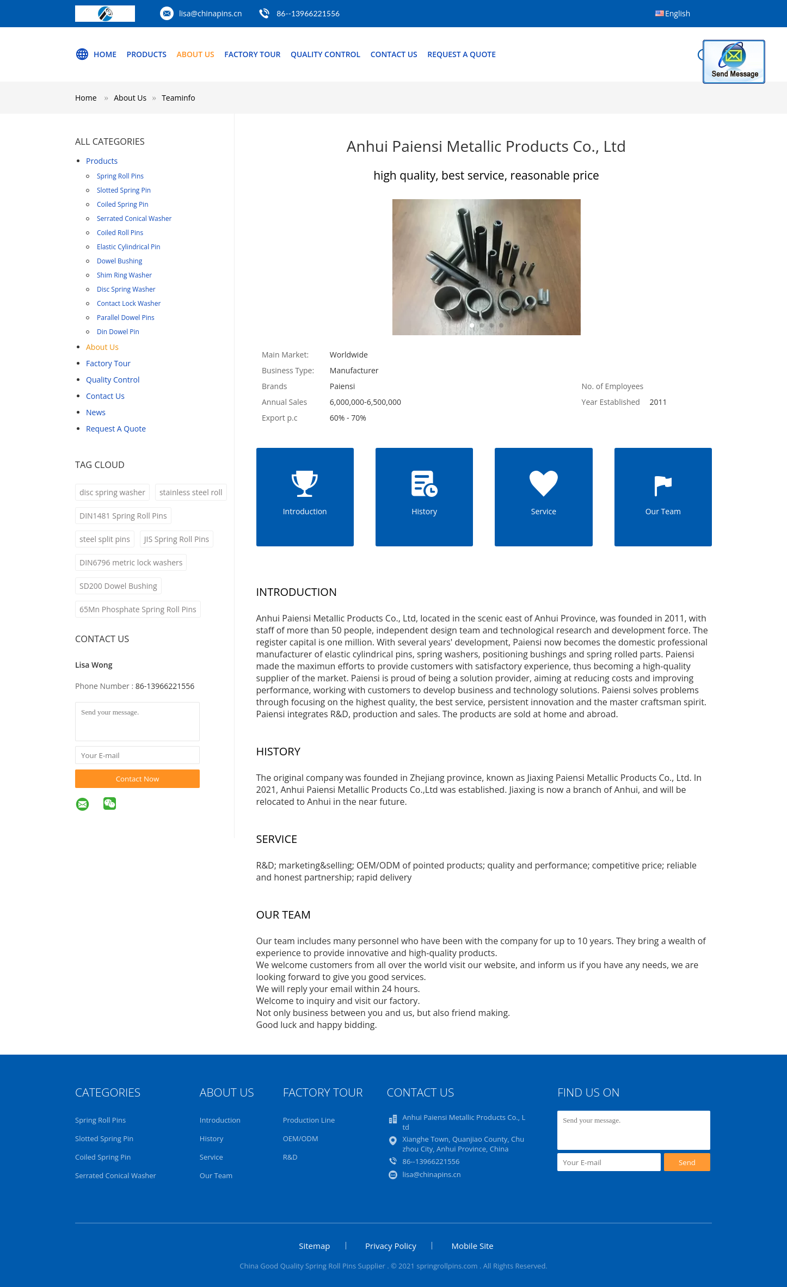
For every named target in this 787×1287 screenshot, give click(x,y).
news (96, 412)
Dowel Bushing (119, 261)
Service (211, 1157)
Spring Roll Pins (120, 176)
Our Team (216, 1175)
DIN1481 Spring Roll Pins (123, 515)
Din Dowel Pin (118, 331)
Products (147, 54)
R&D (290, 1157)
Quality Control (327, 54)
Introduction (220, 1120)
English (677, 13)
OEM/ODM (300, 1138)
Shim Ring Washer (124, 275)
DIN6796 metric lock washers (130, 562)
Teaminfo (178, 98)
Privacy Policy (390, 1245)
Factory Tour (253, 54)
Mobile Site (472, 1245)
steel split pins (104, 539)
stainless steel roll (191, 492)
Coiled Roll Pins (120, 232)
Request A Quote (463, 54)
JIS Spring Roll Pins (176, 539)
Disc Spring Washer (126, 289)
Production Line (309, 1120)
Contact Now (137, 779)
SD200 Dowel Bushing (118, 586)
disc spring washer (112, 492)
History (211, 1138)
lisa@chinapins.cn (210, 13)
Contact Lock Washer (129, 303)
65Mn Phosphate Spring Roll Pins (137, 609)
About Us (196, 54)
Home (95, 54)
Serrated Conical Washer (134, 218)
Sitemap (314, 1245)
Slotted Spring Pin (124, 190)
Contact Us (395, 54)
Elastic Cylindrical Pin (129, 246)
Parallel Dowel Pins (126, 317)
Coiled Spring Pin (123, 204)
